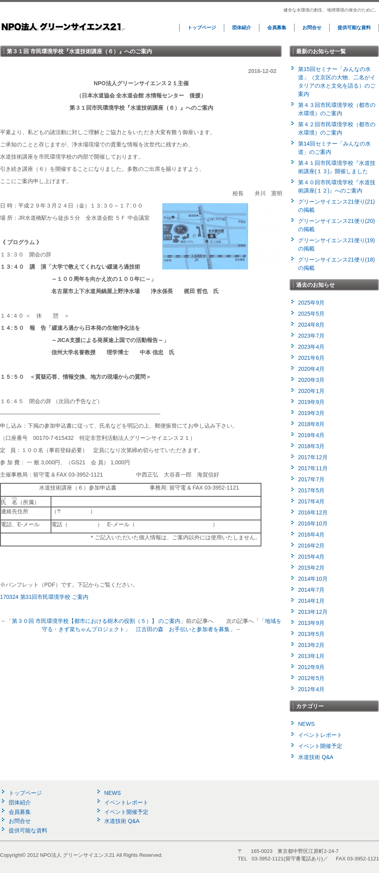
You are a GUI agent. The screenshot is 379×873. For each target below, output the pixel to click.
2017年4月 (311, 501)
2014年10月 (313, 579)
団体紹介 (241, 27)
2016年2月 (311, 545)
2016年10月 (313, 523)
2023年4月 (311, 347)
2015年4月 (311, 556)
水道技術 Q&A (315, 757)
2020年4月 (311, 369)
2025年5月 (311, 313)
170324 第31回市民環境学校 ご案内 (44, 597)
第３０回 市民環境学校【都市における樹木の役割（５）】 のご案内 (96, 621)
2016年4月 (311, 534)
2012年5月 (311, 678)
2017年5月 (311, 490)
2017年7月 (311, 479)
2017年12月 (313, 457)
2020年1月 (311, 391)
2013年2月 (311, 645)
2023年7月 (311, 336)
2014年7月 (311, 590)
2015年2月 (311, 568)
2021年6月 (311, 358)
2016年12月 (313, 512)
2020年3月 (311, 380)
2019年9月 (311, 402)
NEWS (306, 724)
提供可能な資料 (354, 27)
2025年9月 (311, 302)
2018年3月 (311, 446)
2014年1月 (311, 601)
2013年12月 (313, 612)
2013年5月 (311, 634)
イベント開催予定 (320, 746)
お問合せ (311, 27)
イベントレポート (320, 735)
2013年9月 (311, 623)
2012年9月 (311, 667)
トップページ (202, 27)
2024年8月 (311, 325)
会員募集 (276, 27)
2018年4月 (311, 435)
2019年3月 (311, 413)
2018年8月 (311, 424)
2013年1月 (311, 656)
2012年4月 (311, 689)
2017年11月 (313, 468)
